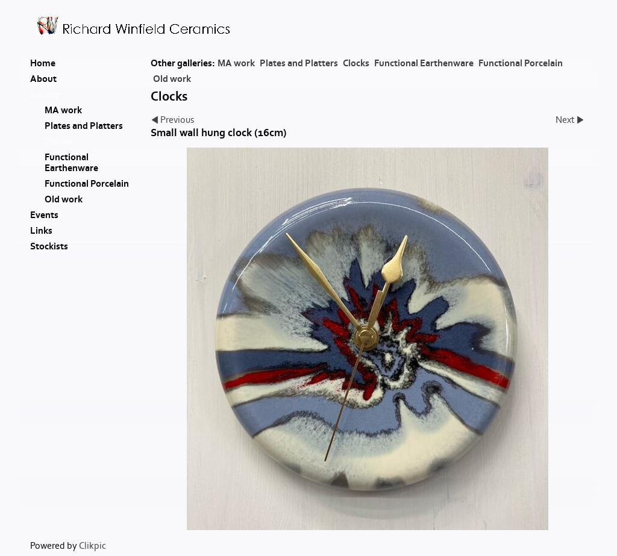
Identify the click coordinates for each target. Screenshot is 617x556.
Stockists (49, 246)
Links (41, 230)
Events (44, 215)
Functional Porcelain (520, 63)
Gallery (45, 94)
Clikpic (92, 545)
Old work (172, 78)
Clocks (356, 63)
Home (42, 63)
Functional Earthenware (424, 63)
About (43, 78)
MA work (236, 63)
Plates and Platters (299, 63)
